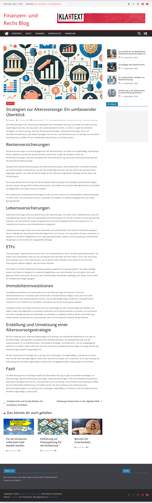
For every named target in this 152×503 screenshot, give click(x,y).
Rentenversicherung (90, 120)
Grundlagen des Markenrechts (131, 65)
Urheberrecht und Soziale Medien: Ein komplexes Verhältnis (23, 403)
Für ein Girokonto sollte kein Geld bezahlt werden (16, 442)
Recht (28, 33)
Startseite (17, 33)
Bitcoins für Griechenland (82, 440)
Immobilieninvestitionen (57, 120)
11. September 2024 (129, 68)
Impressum (70, 33)
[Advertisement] (127, 126)
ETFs (46, 120)
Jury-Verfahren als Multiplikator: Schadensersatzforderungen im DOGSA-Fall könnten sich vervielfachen (132, 53)
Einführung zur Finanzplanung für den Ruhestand (50, 442)
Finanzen (39, 33)
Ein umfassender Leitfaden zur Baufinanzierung (131, 78)
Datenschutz (54, 33)
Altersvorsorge (37, 120)
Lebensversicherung (74, 120)
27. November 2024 (129, 57)
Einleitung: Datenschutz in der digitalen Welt (79, 401)
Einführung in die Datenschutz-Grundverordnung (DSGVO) (131, 92)
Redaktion (11, 120)
